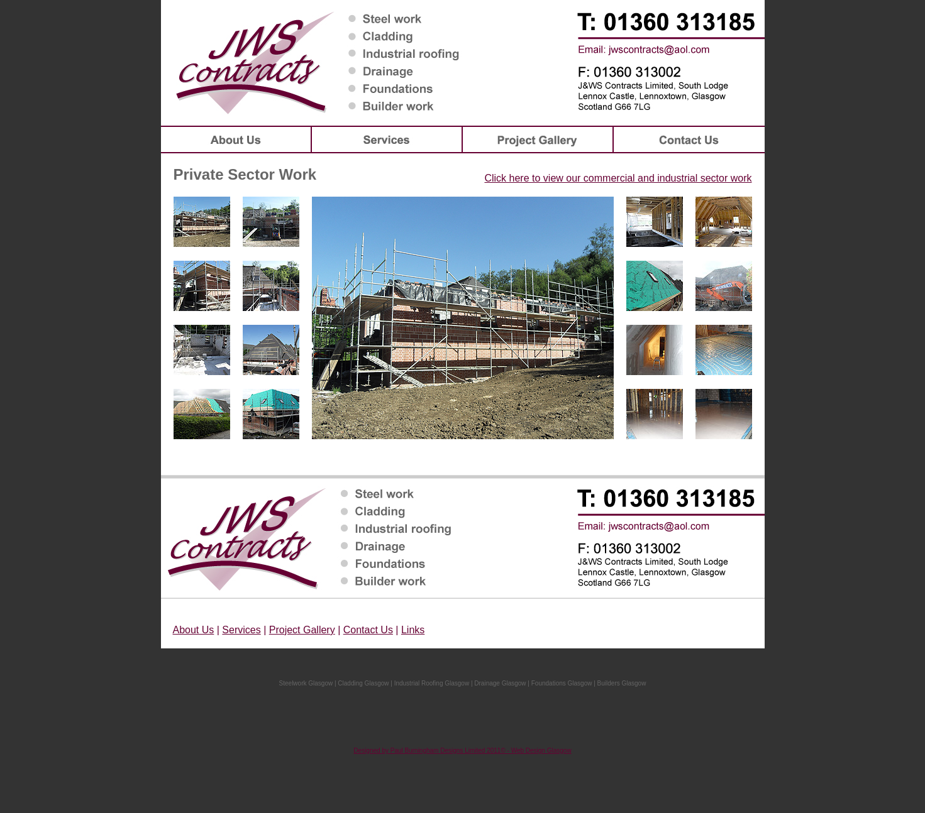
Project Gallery (302, 630)
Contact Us (368, 630)
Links (412, 630)
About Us (193, 630)
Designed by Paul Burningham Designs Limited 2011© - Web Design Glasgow (462, 750)
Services (241, 630)
